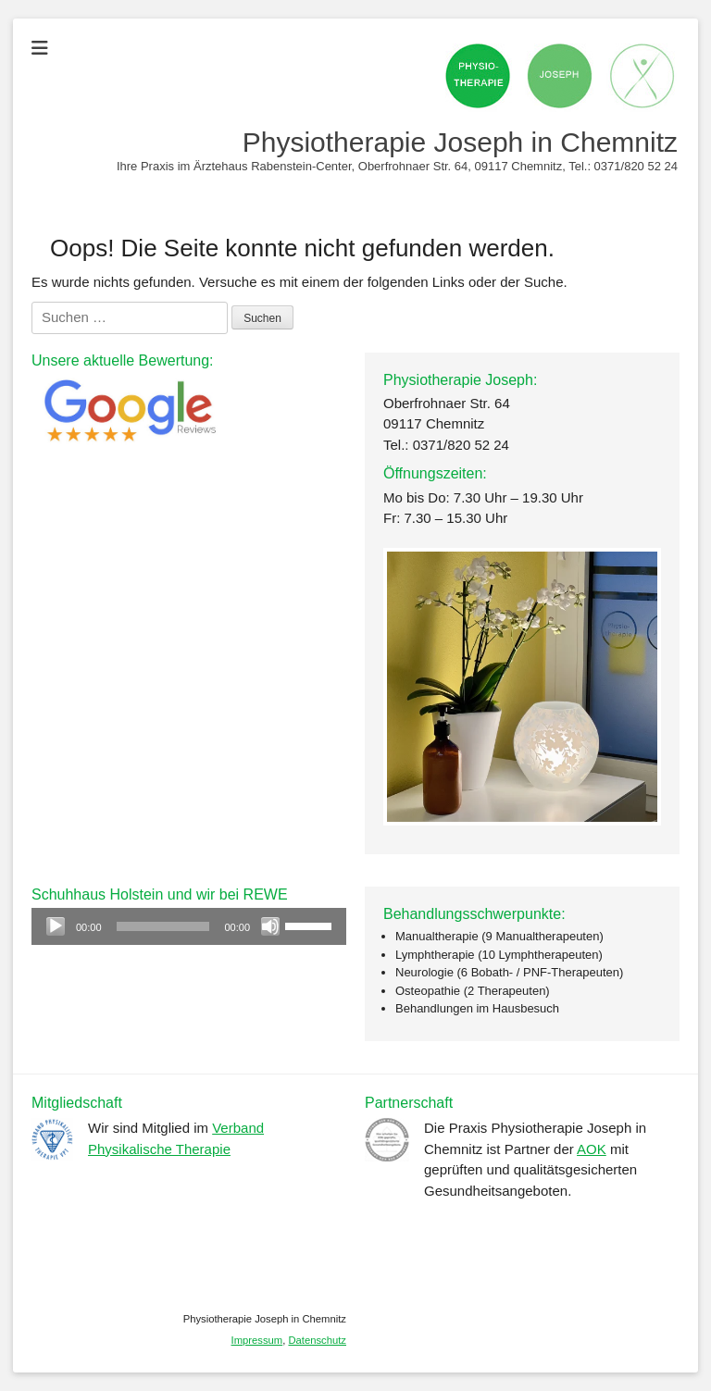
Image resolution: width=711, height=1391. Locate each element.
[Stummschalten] (270, 926)
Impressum (257, 1340)
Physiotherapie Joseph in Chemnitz (460, 142)
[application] (188, 926)
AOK (591, 1149)
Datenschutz (317, 1340)
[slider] (163, 926)
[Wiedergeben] (55, 926)
